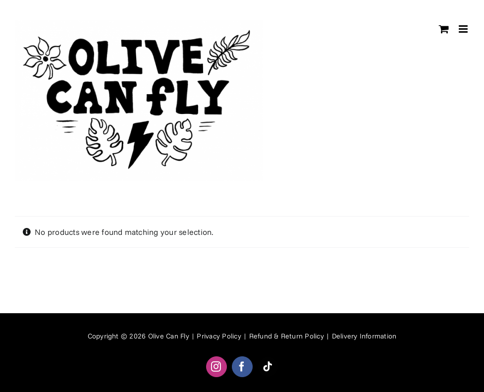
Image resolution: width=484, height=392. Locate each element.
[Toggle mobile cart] (444, 29)
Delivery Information (364, 336)
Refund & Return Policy (286, 336)
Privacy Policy (219, 336)
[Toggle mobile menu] (464, 29)
